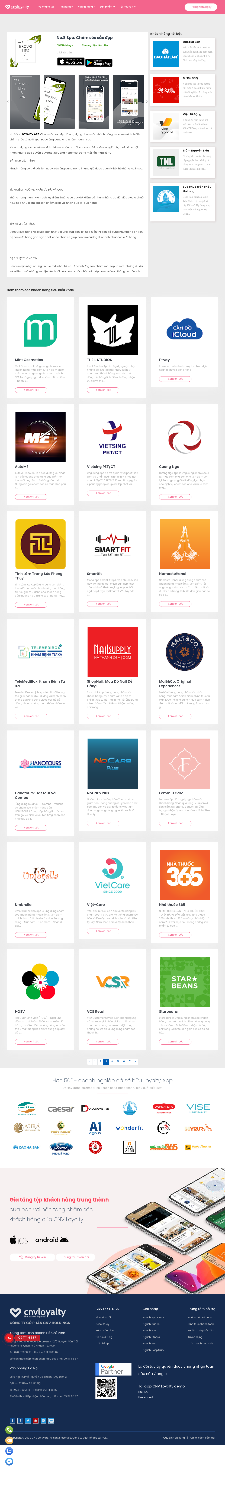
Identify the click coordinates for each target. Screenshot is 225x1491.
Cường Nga (169, 467)
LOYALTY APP (30, 134)
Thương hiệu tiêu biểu (95, 45)
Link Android (146, 1397)
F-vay (164, 360)
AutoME (21, 467)
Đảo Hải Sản (191, 42)
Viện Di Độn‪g (192, 114)
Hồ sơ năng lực (104, 1330)
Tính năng (64, 7)
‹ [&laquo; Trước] (89, 1061)
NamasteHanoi (172, 574)
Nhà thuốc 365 (172, 905)
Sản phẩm (106, 7)
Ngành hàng (85, 7)
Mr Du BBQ (190, 78)
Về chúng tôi (46, 7)
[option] (26, 102)
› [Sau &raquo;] (135, 1061)
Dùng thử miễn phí (76, 1257)
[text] (40, 330)
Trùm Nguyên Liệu (196, 150)
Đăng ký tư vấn (32, 1257)
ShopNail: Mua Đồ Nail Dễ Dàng (109, 684)
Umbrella (23, 905)
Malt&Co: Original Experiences (175, 684)
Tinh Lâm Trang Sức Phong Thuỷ (39, 576)
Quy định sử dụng (174, 1438)
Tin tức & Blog (103, 1337)
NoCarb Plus (98, 793)
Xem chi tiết (31, 390)
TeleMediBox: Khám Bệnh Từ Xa (40, 684)
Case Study (102, 1324)
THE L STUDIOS (99, 360)
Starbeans (168, 1012)
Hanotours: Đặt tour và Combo (35, 795)
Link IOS (143, 1392)
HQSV (20, 1012)
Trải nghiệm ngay (200, 7)
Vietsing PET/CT (101, 467)
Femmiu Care (171, 793)
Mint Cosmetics (29, 360)
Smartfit (94, 574)
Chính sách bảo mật (200, 1343)
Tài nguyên (126, 7)
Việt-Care (96, 905)
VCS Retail (96, 1012)
